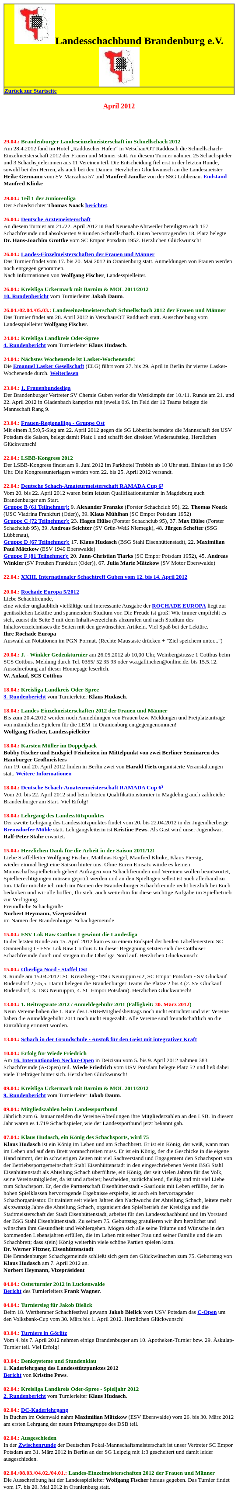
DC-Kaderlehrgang (44, 1410)
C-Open (207, 1312)
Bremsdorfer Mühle (28, 829)
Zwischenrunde (37, 1445)
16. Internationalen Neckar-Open (54, 1060)
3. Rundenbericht (25, 696)
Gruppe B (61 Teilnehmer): (37, 507)
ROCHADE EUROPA (179, 605)
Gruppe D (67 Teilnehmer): (37, 542)
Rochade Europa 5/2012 (50, 591)
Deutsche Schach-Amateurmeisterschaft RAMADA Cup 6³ (92, 486)
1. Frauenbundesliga (45, 388)
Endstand (215, 176)
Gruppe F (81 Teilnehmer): (36, 555)
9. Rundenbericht (25, 1095)
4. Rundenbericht (25, 345)
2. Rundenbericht (25, 1396)
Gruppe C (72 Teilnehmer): (37, 521)
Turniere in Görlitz (44, 1333)
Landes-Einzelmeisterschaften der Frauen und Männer (87, 254)
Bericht (12, 1291)
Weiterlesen (64, 373)
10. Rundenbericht (26, 296)
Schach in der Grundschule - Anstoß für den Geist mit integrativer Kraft (109, 1039)
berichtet (96, 205)
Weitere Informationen (43, 773)
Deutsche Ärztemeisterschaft (56, 219)
